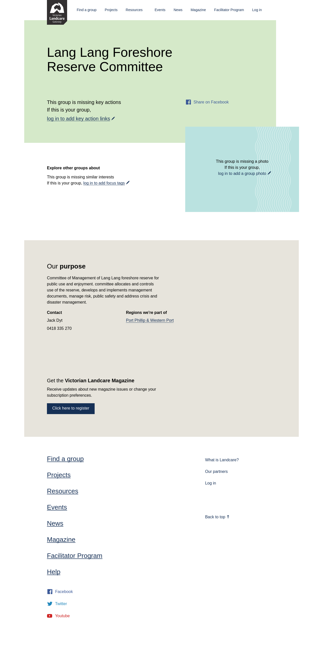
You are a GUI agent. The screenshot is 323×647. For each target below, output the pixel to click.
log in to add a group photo (242, 173)
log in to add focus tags (104, 183)
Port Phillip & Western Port (150, 320)
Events (160, 10)
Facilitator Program (229, 10)
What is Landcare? (222, 460)
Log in (257, 10)
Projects (111, 10)
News (178, 10)
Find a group (87, 10)
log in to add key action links (78, 118)
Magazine (198, 10)
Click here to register (70, 408)
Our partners (216, 471)
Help (53, 572)
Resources (134, 10)
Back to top (217, 517)
